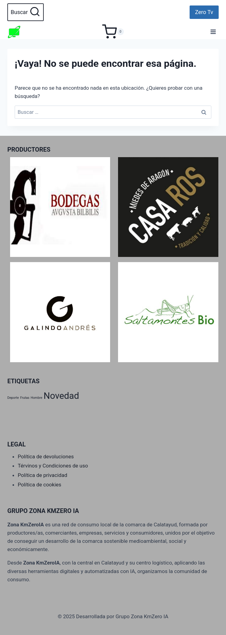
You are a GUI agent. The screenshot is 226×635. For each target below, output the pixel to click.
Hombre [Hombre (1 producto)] (36, 398)
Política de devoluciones (46, 456)
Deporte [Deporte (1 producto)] (13, 398)
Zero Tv (204, 12)
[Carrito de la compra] (113, 31)
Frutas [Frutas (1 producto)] (24, 398)
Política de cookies (39, 485)
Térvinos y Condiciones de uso (53, 466)
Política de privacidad (42, 475)
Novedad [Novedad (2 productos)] (61, 396)
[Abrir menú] (213, 31)
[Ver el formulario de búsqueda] (25, 12)
